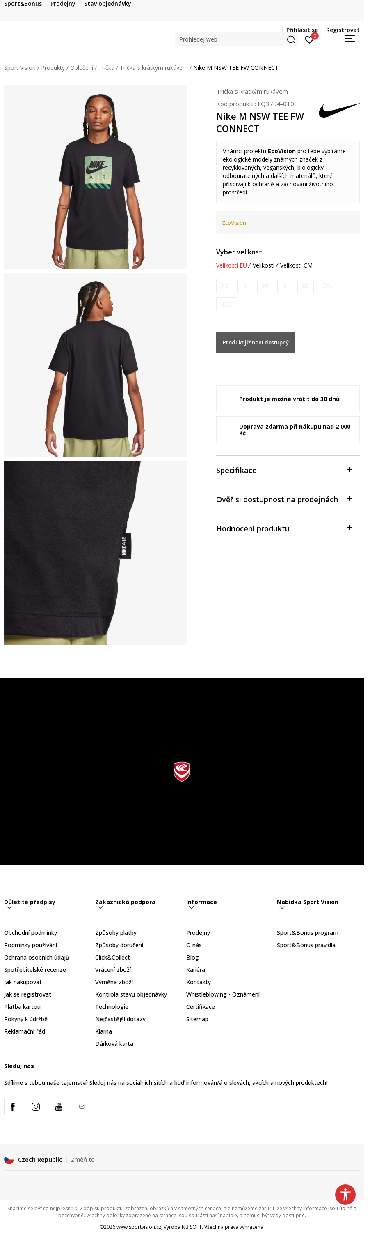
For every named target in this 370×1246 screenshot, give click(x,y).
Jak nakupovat (23, 982)
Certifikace (200, 1007)
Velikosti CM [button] (296, 265)
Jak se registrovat (27, 994)
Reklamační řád (24, 1031)
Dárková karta (114, 1044)
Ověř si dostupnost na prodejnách (284, 498)
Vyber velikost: (240, 252)
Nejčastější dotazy (120, 1019)
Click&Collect (112, 957)
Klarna (103, 1031)
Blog (192, 957)
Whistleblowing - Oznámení (223, 994)
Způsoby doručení (119, 945)
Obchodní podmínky (30, 933)
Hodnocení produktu (284, 527)
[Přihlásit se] (309, 39)
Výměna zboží (114, 982)
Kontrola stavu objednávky (131, 994)
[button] (236, 39)
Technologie (111, 1007)
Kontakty (198, 982)
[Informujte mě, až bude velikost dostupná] (224, 286)
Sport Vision (20, 68)
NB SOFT (192, 1226)
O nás (194, 945)
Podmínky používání (30, 945)
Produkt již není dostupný (256, 342)
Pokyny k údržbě (26, 1019)
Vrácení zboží (113, 970)
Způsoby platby (116, 933)
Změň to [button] (83, 1159)
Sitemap (197, 1019)
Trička (106, 68)
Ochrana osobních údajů (36, 957)
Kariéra (195, 970)
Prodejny (198, 933)
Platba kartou (22, 1007)
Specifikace (284, 469)
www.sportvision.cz (138, 1226)
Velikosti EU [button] (231, 265)
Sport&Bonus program (307, 933)
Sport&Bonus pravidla (306, 945)
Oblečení (81, 68)
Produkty (53, 68)
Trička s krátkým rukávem (154, 68)
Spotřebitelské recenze (35, 970)
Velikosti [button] (263, 265)
